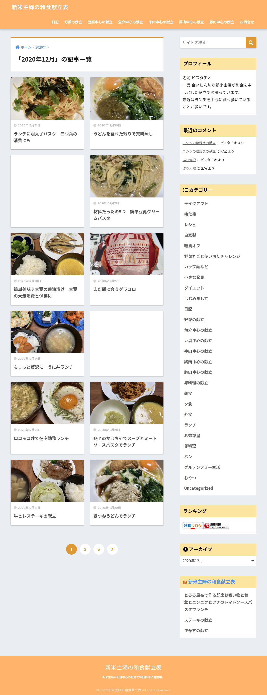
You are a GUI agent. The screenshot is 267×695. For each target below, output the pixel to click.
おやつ (190, 478)
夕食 (188, 404)
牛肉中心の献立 (161, 21)
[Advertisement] (47, 185)
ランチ (190, 425)
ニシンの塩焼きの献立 (199, 142)
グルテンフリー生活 (202, 467)
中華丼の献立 (196, 630)
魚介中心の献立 (130, 21)
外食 (188, 414)
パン (188, 456)
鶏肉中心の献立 (191, 21)
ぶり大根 (189, 159)
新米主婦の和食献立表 (40, 7)
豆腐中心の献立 (100, 21)
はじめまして (196, 298)
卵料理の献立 (196, 382)
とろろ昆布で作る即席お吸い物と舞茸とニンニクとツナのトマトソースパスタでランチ (218, 602)
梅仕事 (190, 214)
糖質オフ (192, 245)
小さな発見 (194, 277)
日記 (55, 21)
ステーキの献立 (198, 620)
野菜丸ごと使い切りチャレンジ (212, 256)
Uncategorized (198, 488)
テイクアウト (196, 203)
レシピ (190, 224)
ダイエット (194, 288)
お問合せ (247, 21)
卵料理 (190, 446)
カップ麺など (196, 266)
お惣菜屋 (192, 435)
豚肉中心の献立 (221, 21)
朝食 (188, 393)
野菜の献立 (73, 21)
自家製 (190, 235)
